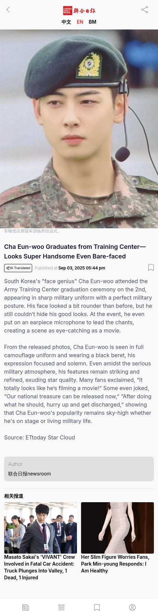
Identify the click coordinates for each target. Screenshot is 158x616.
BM (92, 22)
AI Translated (18, 268)
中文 (66, 22)
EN (80, 22)
